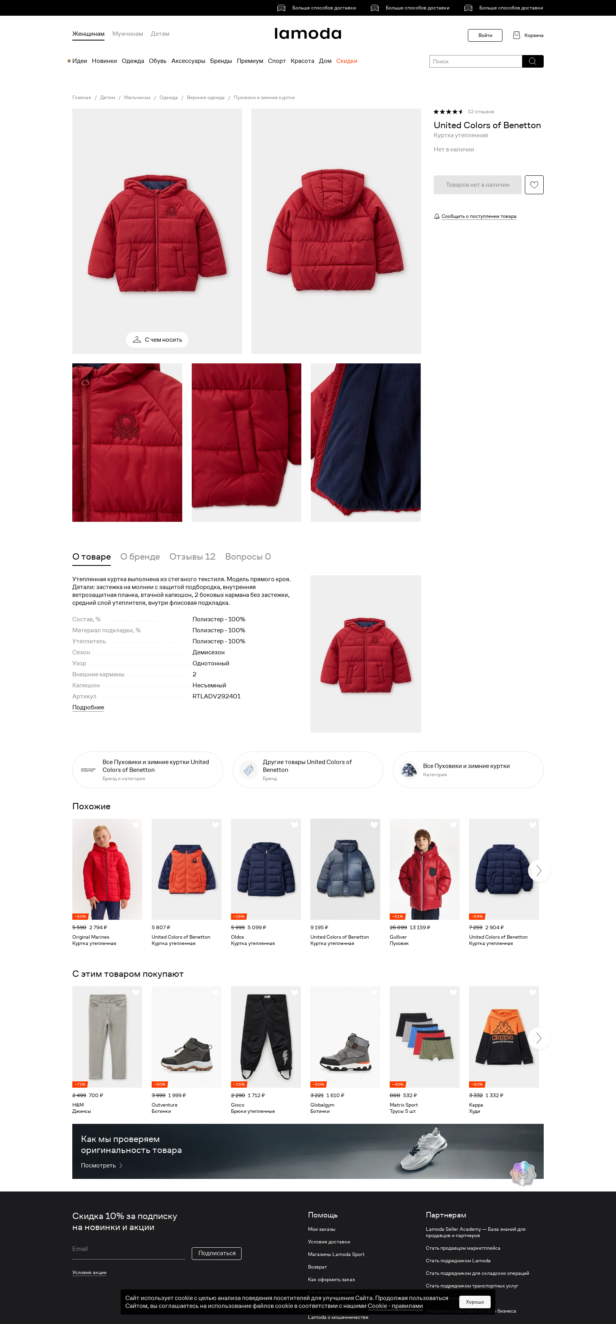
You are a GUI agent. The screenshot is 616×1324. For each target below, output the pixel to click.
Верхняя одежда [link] (206, 97)
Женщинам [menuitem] (88, 34)
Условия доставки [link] (329, 1242)
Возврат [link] (317, 1267)
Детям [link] (107, 97)
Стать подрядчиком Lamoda (458, 1261)
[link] (318, 8)
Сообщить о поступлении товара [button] (479, 216)
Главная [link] (81, 97)
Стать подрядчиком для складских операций (477, 1273)
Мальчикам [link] (137, 97)
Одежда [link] (169, 97)
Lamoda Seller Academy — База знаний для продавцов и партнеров (476, 1232)
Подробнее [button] (88, 707)
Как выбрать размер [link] (331, 1292)
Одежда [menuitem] (133, 61)
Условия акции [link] (89, 1272)
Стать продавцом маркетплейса (463, 1248)
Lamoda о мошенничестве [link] (338, 1317)
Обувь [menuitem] (158, 61)
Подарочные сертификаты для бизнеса (471, 1311)
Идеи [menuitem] (79, 61)
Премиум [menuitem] (250, 61)
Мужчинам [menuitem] (127, 34)
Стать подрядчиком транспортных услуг (472, 1286)
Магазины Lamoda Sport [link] (336, 1254)
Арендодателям (444, 1298)
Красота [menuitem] (302, 61)
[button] (532, 61)
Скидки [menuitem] (347, 61)
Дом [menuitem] (325, 61)
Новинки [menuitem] (104, 61)
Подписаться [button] (217, 1253)
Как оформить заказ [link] (331, 1279)
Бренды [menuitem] (221, 61)
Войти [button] (485, 35)
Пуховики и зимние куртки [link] (264, 97)
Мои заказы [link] (322, 1229)
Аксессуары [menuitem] (188, 61)
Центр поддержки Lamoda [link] (338, 1305)
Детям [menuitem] (160, 34)
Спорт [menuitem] (277, 61)
